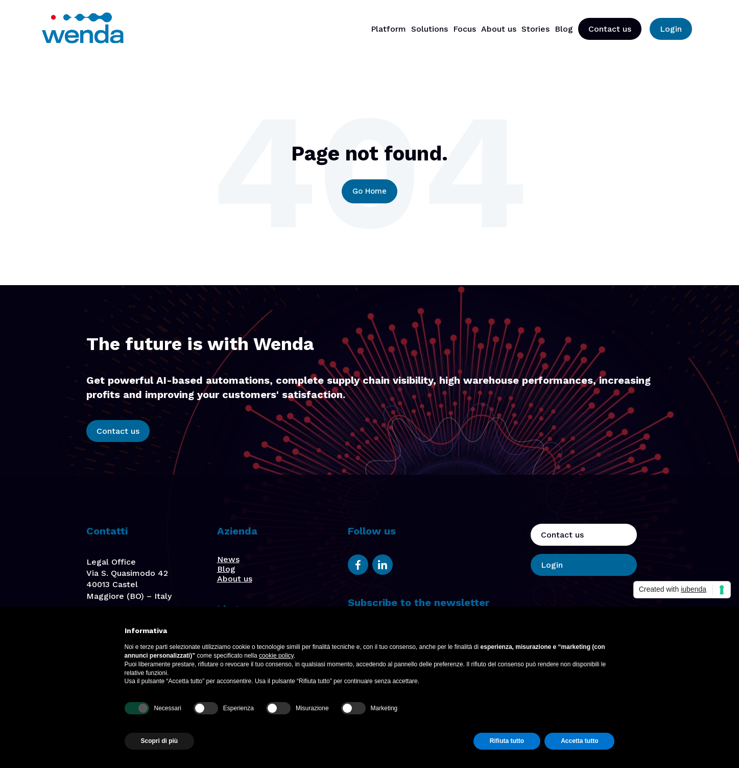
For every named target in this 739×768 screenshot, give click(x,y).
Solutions (429, 29)
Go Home (369, 191)
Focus (464, 29)
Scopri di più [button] (159, 740)
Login (671, 29)
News (228, 559)
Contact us (609, 29)
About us (498, 29)
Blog (564, 29)
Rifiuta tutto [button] (507, 740)
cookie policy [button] (276, 655)
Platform (388, 29)
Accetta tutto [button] (579, 740)
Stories (535, 29)
